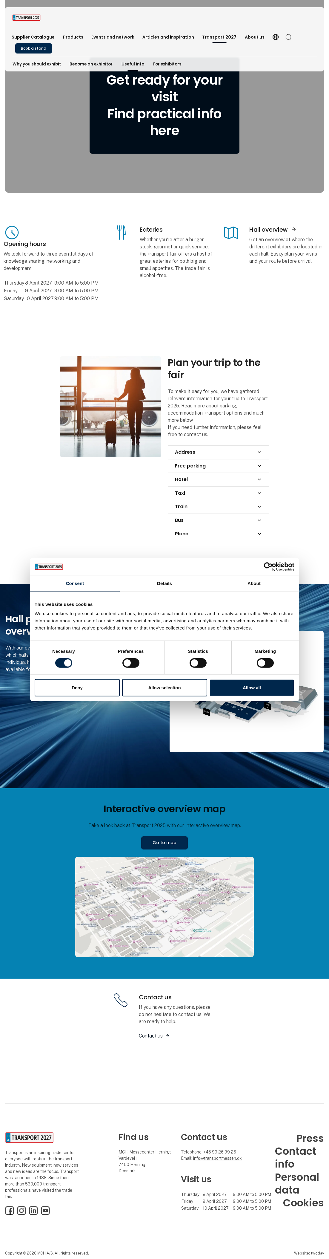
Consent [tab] (75, 583)
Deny (77, 687)
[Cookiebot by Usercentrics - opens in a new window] (268, 566)
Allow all (252, 687)
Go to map (164, 843)
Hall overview (268, 229)
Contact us (151, 1036)
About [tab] (254, 583)
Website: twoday (309, 1253)
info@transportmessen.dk (217, 1158)
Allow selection (164, 687)
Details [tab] (164, 583)
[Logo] (36, 17)
